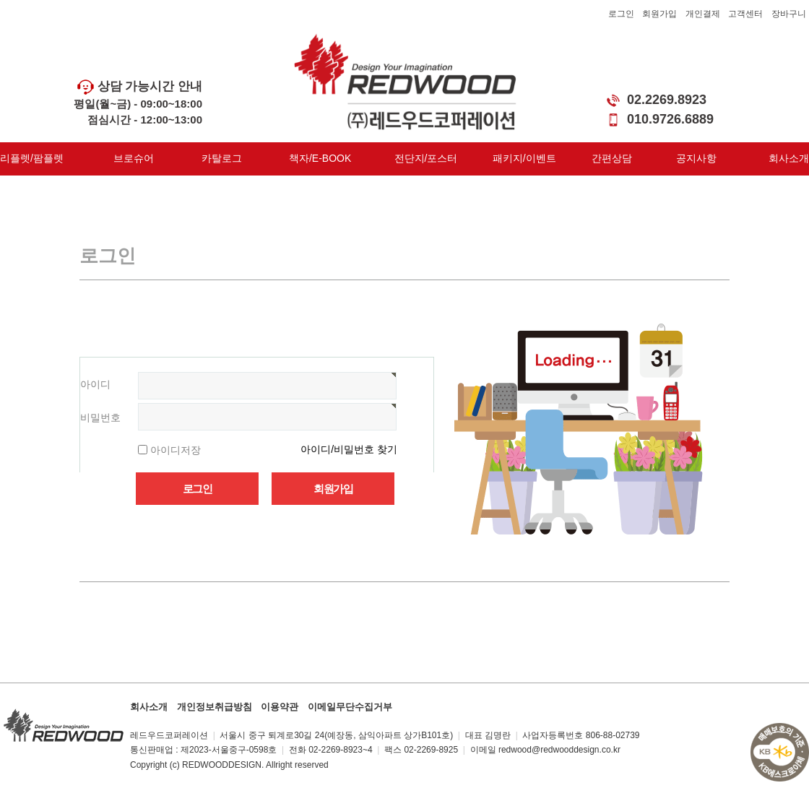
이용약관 (279, 706)
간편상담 (612, 158)
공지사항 (696, 158)
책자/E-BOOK (320, 158)
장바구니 (788, 14)
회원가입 (659, 14)
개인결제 (702, 14)
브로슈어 (133, 158)
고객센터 (745, 14)
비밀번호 (100, 417)
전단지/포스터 (426, 158)
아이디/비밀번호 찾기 (348, 449)
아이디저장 (175, 449)
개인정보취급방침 (214, 706)
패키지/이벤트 (524, 158)
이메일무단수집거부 (350, 706)
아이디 (95, 384)
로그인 (621, 14)
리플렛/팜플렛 (32, 158)
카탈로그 (222, 158)
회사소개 (789, 158)
